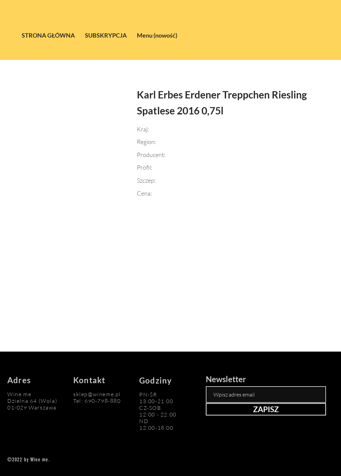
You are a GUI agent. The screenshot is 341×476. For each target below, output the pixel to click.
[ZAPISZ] (266, 409)
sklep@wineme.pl (97, 394)
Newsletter (226, 379)
